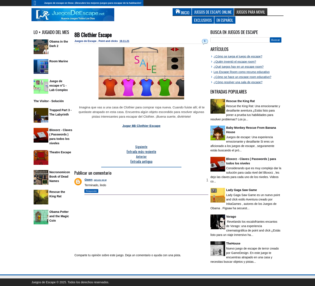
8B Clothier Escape (93, 35)
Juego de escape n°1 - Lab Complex (58, 85)
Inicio (37, 3)
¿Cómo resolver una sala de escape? (238, 82)
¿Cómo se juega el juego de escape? (238, 56)
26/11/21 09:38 (100, 180)
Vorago (231, 216)
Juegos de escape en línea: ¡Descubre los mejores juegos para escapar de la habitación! (92, 3)
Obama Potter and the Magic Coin (59, 216)
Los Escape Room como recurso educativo (242, 72)
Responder (91, 191)
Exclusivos (203, 20)
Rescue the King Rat (240, 101)
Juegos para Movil (250, 12)
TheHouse (233, 243)
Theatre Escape (60, 152)
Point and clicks (108, 41)
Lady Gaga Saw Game (241, 190)
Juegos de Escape (85, 41)
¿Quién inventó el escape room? (235, 61)
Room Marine (58, 61)
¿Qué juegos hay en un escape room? (239, 66)
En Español (225, 20)
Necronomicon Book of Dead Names (59, 176)
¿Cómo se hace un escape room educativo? (242, 77)
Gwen (88, 179)
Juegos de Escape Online (213, 12)
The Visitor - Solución (49, 101)
